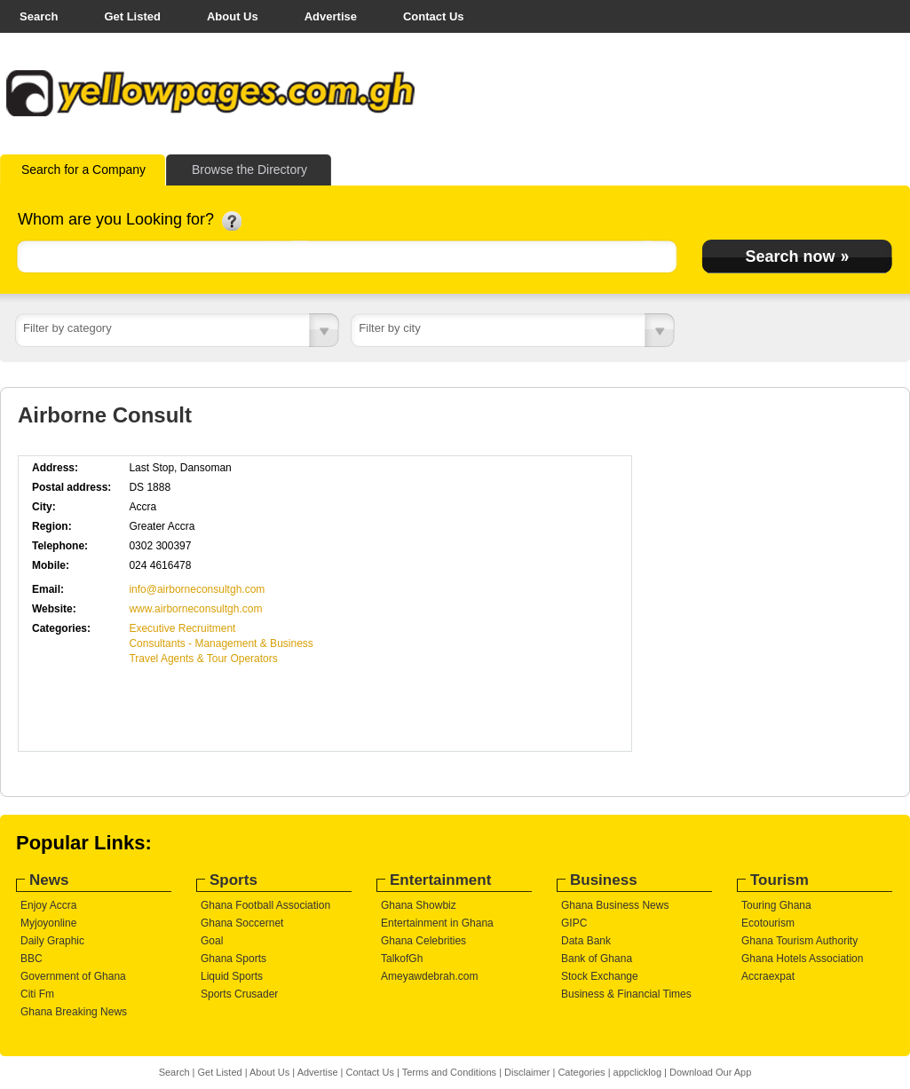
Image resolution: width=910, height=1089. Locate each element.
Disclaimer (527, 1072)
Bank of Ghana (596, 958)
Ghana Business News (615, 905)
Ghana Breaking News (73, 1012)
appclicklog (637, 1072)
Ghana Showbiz (418, 905)
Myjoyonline (48, 923)
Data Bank (586, 941)
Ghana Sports (233, 958)
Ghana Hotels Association (802, 958)
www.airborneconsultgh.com (195, 609)
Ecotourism (768, 923)
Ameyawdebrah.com (429, 976)
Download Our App (710, 1072)
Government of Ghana (73, 976)
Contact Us (433, 16)
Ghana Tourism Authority (799, 941)
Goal (212, 941)
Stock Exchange (599, 976)
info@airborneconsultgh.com (197, 589)
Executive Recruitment (182, 628)
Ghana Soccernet (242, 923)
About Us (232, 16)
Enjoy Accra (48, 905)
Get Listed (132, 16)
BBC (31, 958)
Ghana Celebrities (423, 941)
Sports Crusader (239, 994)
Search (39, 16)
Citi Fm (37, 994)
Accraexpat (768, 976)
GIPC (574, 923)
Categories (581, 1072)
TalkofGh (402, 958)
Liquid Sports (232, 976)
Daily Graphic (52, 941)
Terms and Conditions (449, 1072)
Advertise (331, 16)
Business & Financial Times (626, 994)
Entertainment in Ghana (437, 923)
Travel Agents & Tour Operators (203, 658)
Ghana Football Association (265, 905)
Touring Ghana (776, 905)
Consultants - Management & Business (221, 643)
